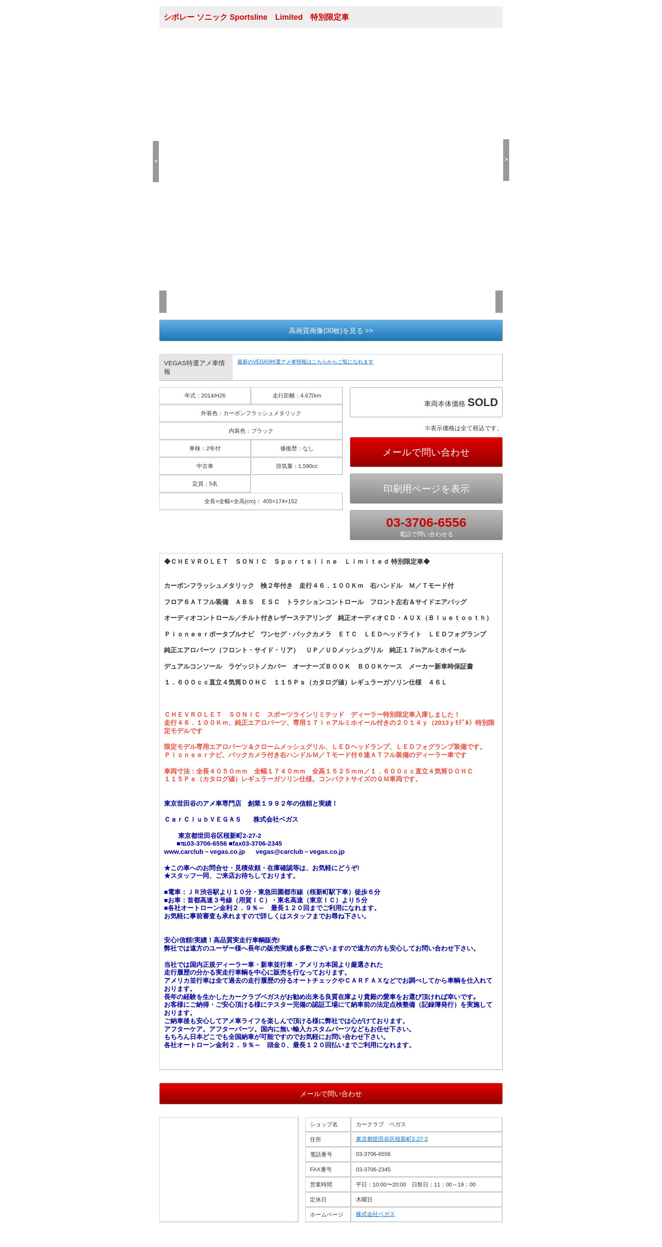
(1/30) (170, 270)
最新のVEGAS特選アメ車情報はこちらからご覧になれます (305, 362)
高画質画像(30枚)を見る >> (331, 330)
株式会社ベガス (375, 1226)
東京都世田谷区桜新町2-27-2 (392, 1150)
